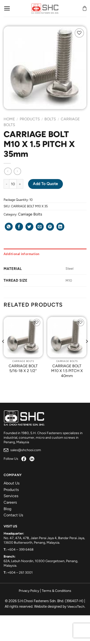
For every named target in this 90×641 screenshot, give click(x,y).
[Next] (86, 351)
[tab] (45, 254)
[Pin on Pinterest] (50, 227)
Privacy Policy (29, 591)
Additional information (22, 254)
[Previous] (3, 351)
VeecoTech (75, 607)
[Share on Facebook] (19, 227)
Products (30, 119)
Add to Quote (45, 183)
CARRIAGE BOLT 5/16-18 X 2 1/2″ (23, 368)
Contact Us (13, 515)
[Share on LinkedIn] (60, 227)
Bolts (50, 119)
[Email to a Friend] (40, 227)
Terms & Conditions (56, 591)
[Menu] (7, 8)
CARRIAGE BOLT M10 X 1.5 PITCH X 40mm (67, 371)
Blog (7, 509)
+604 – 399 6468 (20, 550)
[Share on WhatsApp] (9, 227)
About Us (11, 483)
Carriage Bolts (30, 214)
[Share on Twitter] (29, 227)
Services (11, 496)
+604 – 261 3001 (20, 573)
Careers (10, 502)
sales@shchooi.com (22, 450)
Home (9, 119)
